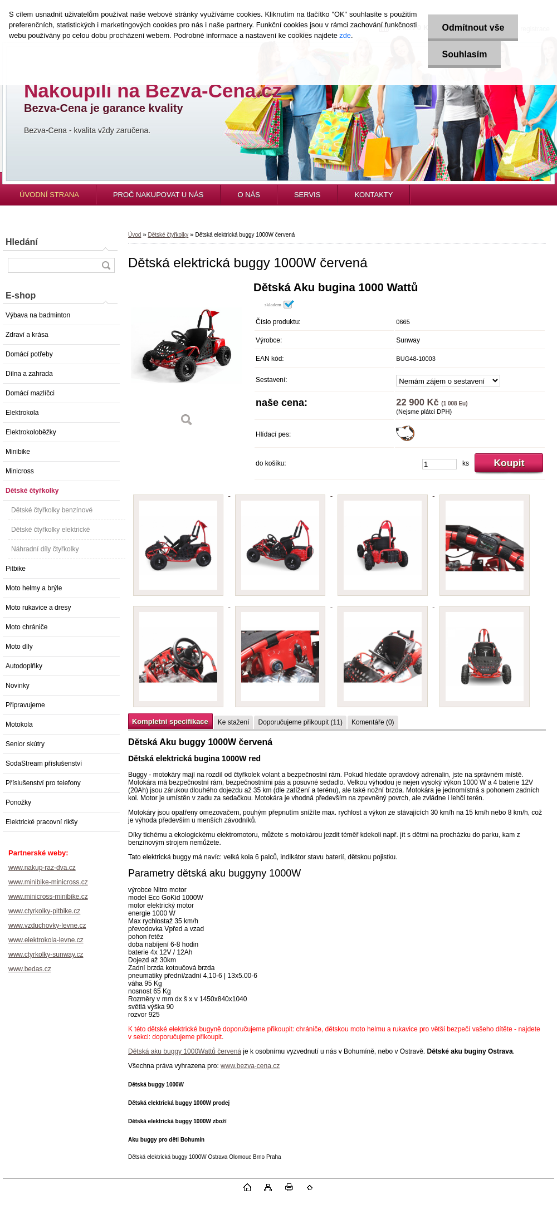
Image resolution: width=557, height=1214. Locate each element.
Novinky (18, 685)
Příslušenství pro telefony (43, 783)
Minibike (18, 452)
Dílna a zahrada (29, 374)
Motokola (19, 724)
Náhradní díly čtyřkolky (45, 549)
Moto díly (19, 646)
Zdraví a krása (27, 335)
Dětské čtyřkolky (32, 491)
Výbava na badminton (38, 315)
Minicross (20, 471)
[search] (105, 265)
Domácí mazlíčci (30, 393)
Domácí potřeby (29, 354)
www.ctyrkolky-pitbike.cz (44, 911)
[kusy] (439, 464)
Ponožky (18, 802)
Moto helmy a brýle (34, 588)
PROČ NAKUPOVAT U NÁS (158, 194)
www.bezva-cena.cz (250, 1066)
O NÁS (248, 194)
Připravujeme (25, 705)
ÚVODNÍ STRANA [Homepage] (49, 194)
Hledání (22, 242)
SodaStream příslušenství (44, 763)
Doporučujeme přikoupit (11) (300, 722)
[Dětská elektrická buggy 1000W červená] (187, 358)
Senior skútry (25, 744)
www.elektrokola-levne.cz (46, 940)
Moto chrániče (26, 627)
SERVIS (307, 194)
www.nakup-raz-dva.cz (42, 868)
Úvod (134, 235)
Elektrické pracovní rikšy (41, 822)
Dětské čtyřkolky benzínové (51, 510)
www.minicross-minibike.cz (48, 896)
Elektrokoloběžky (31, 432)
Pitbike (16, 568)
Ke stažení (234, 722)
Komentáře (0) (372, 722)
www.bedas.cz (29, 969)
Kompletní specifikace (170, 721)
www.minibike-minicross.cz (48, 882)
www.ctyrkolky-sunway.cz (45, 954)
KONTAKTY (373, 194)
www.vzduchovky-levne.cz (47, 925)
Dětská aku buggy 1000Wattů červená (184, 1051)
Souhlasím (464, 54)
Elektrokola (22, 413)
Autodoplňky (24, 666)
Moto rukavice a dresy (38, 607)
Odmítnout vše (473, 27)
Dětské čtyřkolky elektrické (50, 529)
